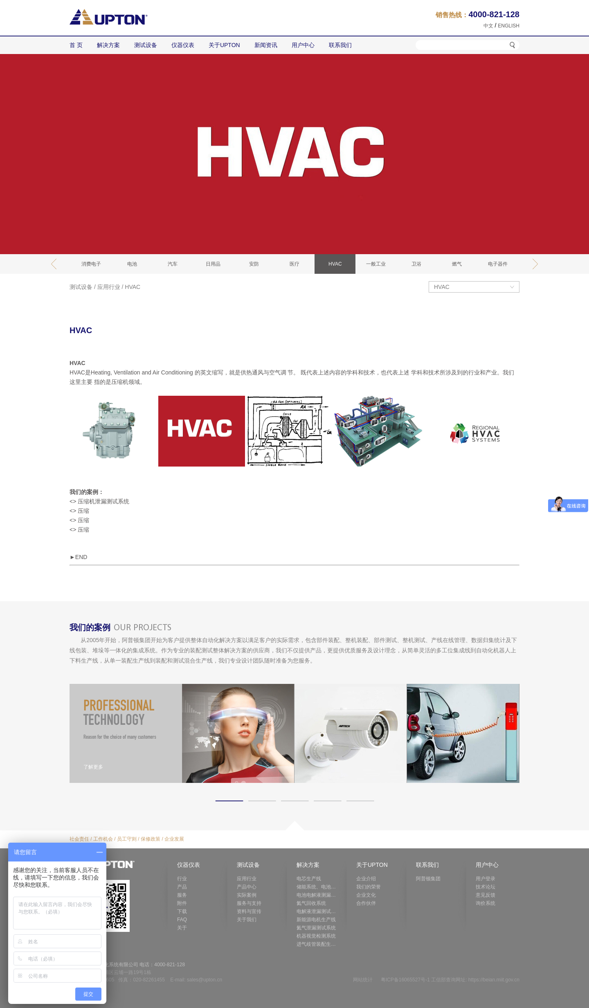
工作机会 (103, 839)
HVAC (132, 287)
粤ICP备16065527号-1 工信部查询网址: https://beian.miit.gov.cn (450, 980)
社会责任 (79, 839)
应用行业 (108, 287)
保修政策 (150, 839)
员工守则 (127, 839)
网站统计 (363, 980)
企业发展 (174, 839)
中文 (488, 26)
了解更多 (93, 767)
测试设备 (81, 287)
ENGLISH (508, 26)
